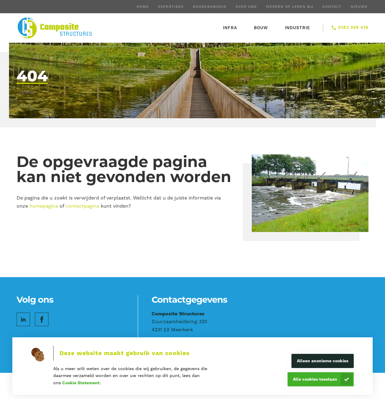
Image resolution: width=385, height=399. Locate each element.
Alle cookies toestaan (315, 379)
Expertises (171, 7)
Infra (230, 27)
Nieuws (359, 7)
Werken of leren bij (289, 7)
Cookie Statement (81, 382)
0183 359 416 (353, 27)
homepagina (43, 206)
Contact (332, 7)
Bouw (261, 27)
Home (143, 7)
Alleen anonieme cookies (322, 360)
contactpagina (82, 206)
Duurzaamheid (209, 7)
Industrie (297, 27)
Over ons (246, 7)
